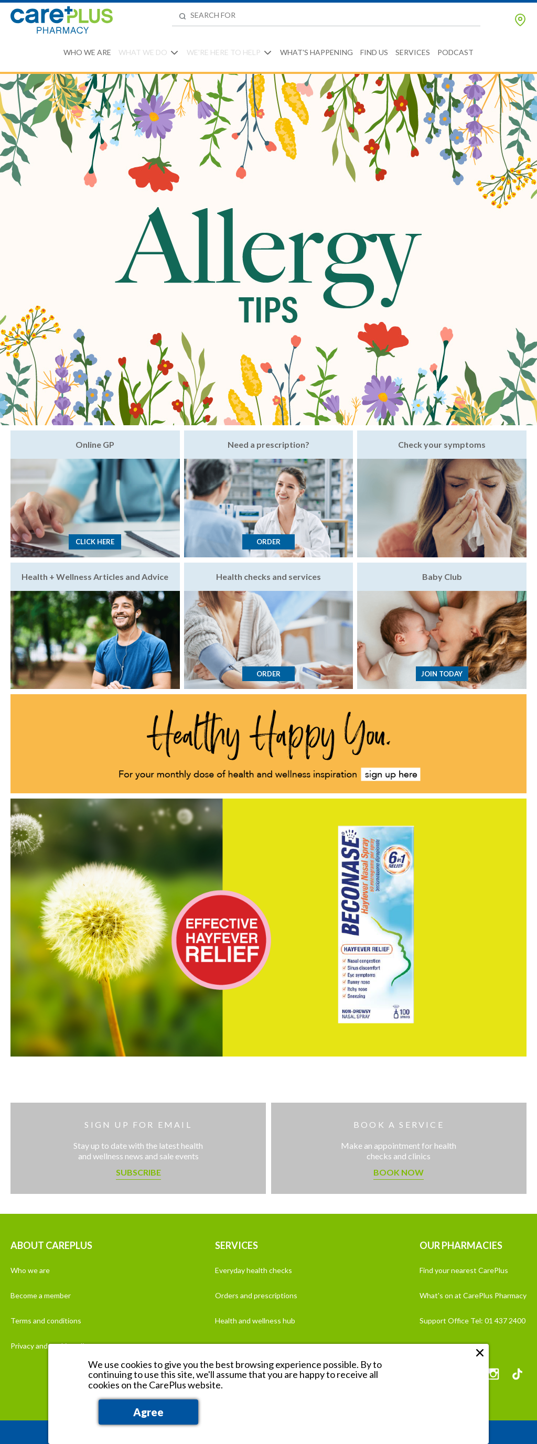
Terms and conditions (45, 1320)
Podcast (455, 52)
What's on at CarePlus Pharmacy (473, 1295)
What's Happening (316, 52)
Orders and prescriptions (256, 1295)
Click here (95, 541)
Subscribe (138, 1172)
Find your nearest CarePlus (464, 1270)
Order (268, 541)
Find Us (374, 52)
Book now (398, 1172)
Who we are (30, 1270)
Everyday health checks (253, 1270)
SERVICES (236, 1245)
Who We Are (87, 52)
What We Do (143, 52)
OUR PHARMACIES (461, 1245)
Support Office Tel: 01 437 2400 (472, 1320)
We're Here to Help (224, 52)
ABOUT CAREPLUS (51, 1245)
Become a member (40, 1295)
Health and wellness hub (255, 1320)
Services (412, 52)
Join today (442, 674)
